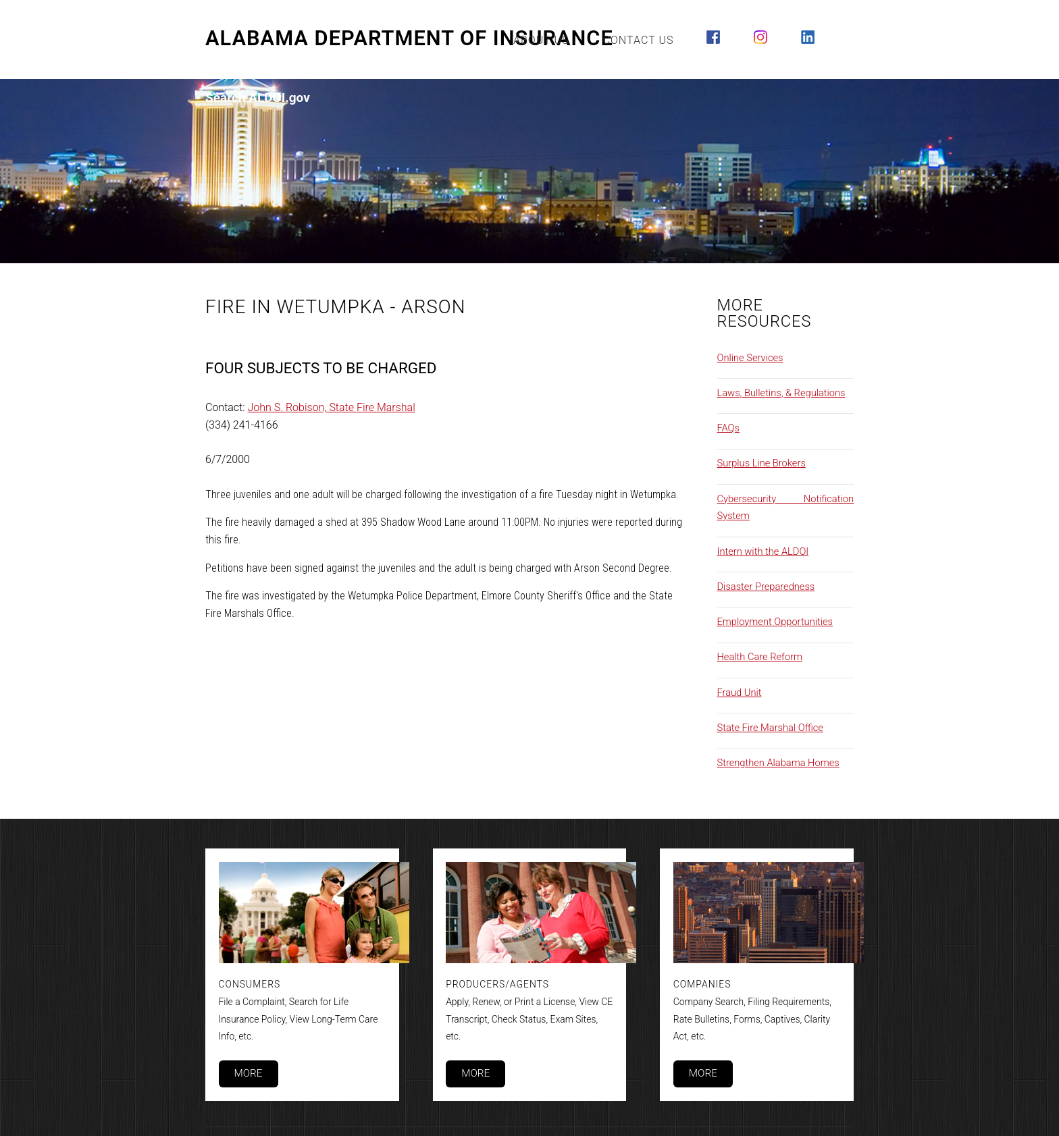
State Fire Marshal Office (770, 728)
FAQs (728, 428)
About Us (541, 40)
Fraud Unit (739, 692)
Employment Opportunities (775, 622)
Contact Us (638, 40)
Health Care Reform (760, 657)
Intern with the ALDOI (763, 551)
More (248, 1073)
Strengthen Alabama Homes (778, 763)
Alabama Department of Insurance (409, 38)
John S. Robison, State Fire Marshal (331, 407)
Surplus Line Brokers (761, 463)
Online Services (750, 358)
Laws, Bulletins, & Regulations (781, 393)
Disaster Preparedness (766, 586)
